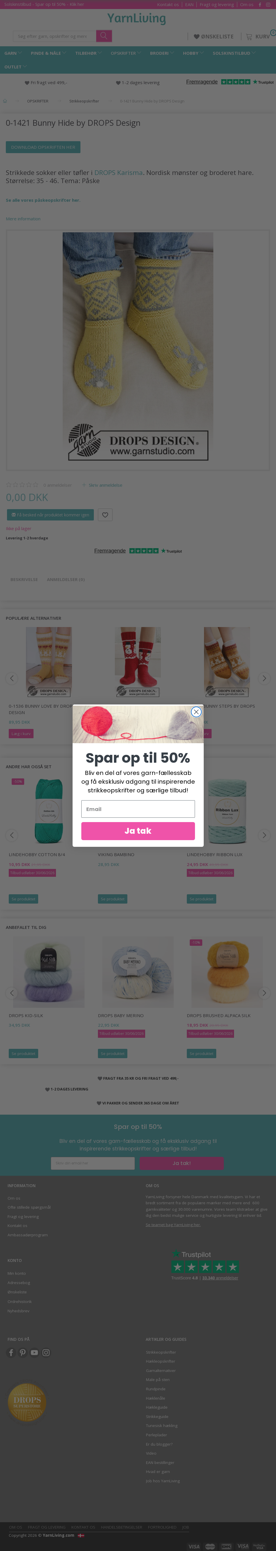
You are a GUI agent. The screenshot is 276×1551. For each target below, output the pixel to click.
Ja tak (138, 832)
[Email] (138, 810)
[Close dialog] (196, 712)
